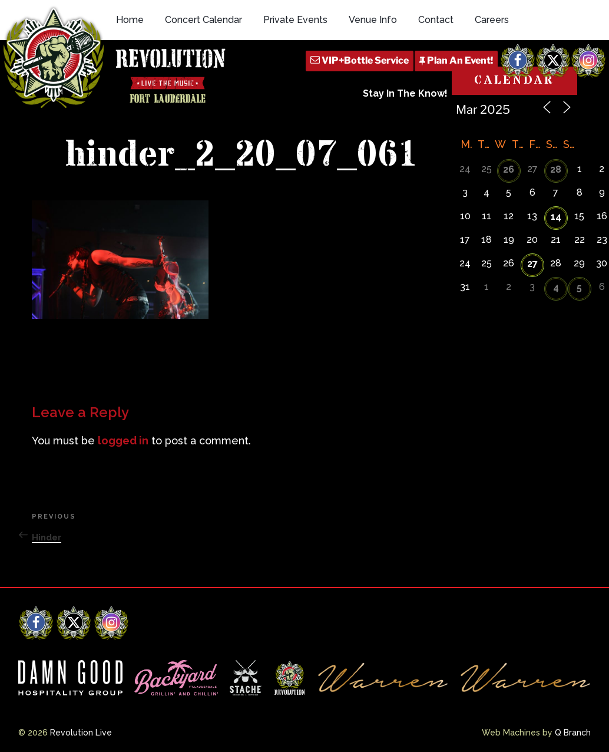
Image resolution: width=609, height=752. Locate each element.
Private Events (295, 19)
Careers (492, 19)
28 (555, 169)
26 (508, 169)
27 (532, 263)
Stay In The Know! (405, 93)
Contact (436, 19)
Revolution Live (81, 732)
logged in (123, 440)
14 (556, 216)
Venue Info (373, 19)
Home (130, 19)
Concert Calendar (203, 19)
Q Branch (573, 732)
